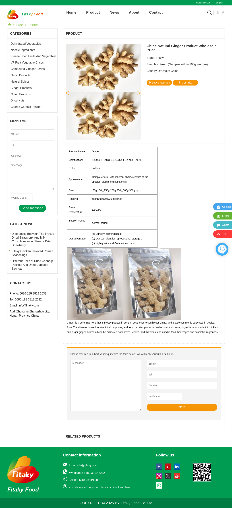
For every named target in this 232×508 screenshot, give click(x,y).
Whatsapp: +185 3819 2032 (87, 472)
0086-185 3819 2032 (33, 293)
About (134, 12)
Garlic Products (20, 75)
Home (71, 12)
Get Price (185, 82)
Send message (32, 208)
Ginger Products (21, 88)
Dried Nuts (17, 100)
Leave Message (159, 82)
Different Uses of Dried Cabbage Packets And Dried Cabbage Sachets (33, 264)
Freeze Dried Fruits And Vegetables (34, 56)
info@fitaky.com (203, 2)
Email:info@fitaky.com (83, 465)
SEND (181, 407)
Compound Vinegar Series (28, 68)
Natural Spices (20, 81)
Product (93, 12)
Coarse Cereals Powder (26, 106)
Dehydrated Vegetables (26, 43)
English (219, 2)
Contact (156, 12)
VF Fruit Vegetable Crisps (27, 62)
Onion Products (21, 94)
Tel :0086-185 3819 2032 (85, 480)
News (114, 12)
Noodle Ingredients (23, 50)
